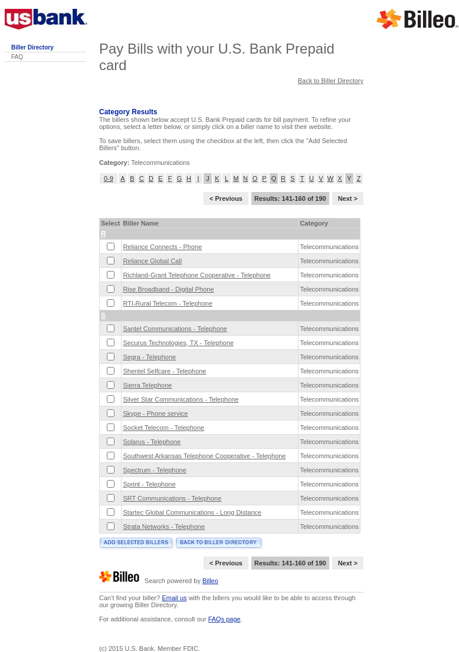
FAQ (17, 57)
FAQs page (224, 619)
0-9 (108, 178)
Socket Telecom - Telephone (163, 427)
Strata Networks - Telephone (164, 526)
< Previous (225, 198)
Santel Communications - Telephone (175, 328)
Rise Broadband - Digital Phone (168, 289)
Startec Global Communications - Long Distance (192, 512)
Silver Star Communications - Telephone (180, 399)
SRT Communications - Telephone (172, 498)
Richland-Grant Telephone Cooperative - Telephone (196, 275)
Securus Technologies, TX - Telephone (178, 342)
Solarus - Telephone (152, 441)
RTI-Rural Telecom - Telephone (167, 303)
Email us (174, 597)
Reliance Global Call (152, 260)
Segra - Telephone (149, 356)
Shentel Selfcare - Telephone (164, 371)
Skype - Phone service (155, 413)
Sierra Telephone (147, 385)
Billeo (210, 580)
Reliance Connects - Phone (162, 246)
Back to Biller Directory (330, 80)
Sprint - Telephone (149, 484)
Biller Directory (32, 47)
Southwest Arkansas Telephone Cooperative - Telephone (204, 455)
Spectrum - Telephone (154, 470)
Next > (348, 198)
